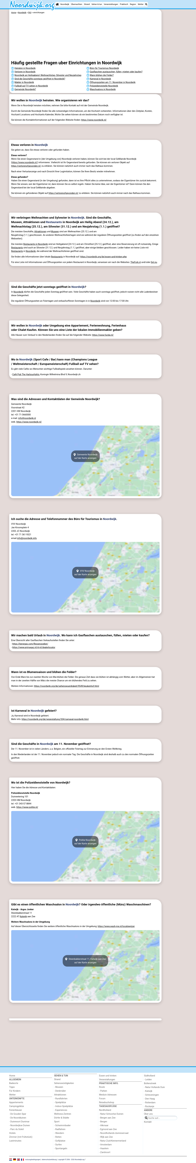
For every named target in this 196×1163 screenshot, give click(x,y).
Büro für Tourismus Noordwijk (104, 68)
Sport (57, 1121)
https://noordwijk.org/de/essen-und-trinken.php (103, 256)
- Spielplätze (60, 1102)
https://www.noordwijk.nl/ (93, 120)
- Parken (103, 1091)
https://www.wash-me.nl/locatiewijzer (116, 926)
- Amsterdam (105, 1144)
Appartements (16, 1102)
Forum (102, 1098)
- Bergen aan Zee (107, 1117)
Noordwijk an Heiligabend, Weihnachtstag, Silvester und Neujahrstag (48, 75)
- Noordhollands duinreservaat (113, 1133)
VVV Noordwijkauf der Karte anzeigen (85, 573)
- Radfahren (59, 1129)
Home (12, 1075)
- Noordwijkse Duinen (19, 1125)
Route (102, 1087)
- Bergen (103, 1121)
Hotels (12, 1133)
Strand (87, 4)
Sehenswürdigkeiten (64, 1083)
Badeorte (13, 1083)
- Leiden (148, 1079)
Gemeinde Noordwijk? (25, 89)
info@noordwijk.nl (27, 418)
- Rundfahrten (61, 1098)
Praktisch (124, 4)
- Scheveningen (151, 1095)
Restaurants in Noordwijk (35, 244)
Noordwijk (64, 4)
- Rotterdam (150, 1102)
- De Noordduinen (17, 1117)
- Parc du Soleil (16, 1129)
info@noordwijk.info (27, 538)
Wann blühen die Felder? (102, 75)
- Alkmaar (103, 1125)
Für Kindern (14, 1091)
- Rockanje (149, 1106)
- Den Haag (149, 1098)
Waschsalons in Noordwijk (103, 89)
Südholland (149, 1075)
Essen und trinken (108, 1075)
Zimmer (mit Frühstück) (20, 1137)
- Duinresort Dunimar (19, 1121)
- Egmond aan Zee (108, 1129)
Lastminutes (15, 1141)
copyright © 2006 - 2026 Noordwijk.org (71, 1159)
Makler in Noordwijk (24, 82)
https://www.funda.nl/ (103, 335)
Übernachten (76, 4)
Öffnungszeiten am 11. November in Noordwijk (113, 82)
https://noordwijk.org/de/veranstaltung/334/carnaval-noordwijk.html (55, 719)
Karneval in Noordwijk (100, 79)
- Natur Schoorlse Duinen (111, 1114)
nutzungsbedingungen (32, 1159)
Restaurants (54, 222)
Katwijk (23, 916)
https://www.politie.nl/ (27, 807)
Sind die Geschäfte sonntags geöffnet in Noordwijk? (40, 79)
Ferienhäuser (15, 1110)
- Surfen (58, 1144)
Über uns (148, 1114)
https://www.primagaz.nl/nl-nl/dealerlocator (33, 647)
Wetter (140, 4)
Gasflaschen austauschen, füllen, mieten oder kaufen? (116, 71)
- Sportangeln (60, 1148)
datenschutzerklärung (49, 1159)
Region (133, 4)
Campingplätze (16, 1106)
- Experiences (60, 1110)
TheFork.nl (135, 262)
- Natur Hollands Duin (154, 1087)
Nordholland (105, 1110)
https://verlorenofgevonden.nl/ (26, 166)
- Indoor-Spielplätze (63, 1106)
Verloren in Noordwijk (25, 71)
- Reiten (58, 1137)
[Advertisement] (174, 80)
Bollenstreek (150, 1083)
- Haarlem (104, 1148)
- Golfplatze (59, 1141)
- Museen (58, 1087)
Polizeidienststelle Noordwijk (104, 86)
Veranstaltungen (111, 4)
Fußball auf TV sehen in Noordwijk (31, 86)
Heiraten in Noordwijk (25, 68)
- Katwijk (148, 1091)
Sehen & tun (97, 4)
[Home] (57, 4)
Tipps (12, 1087)
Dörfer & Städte (61, 1117)
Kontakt (148, 1122)
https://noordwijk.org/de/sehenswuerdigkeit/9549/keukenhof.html (66, 686)
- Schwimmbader (62, 1125)
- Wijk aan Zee (106, 1137)
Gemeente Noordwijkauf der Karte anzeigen (85, 456)
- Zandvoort (104, 1152)
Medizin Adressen (108, 1094)
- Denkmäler (60, 1091)
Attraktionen (40, 231)
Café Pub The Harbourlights (25, 374)
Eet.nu (154, 262)
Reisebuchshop (106, 1102)
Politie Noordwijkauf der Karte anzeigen (85, 842)
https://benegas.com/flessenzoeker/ (30, 644)
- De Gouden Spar (17, 1114)
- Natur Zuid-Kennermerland (112, 1141)
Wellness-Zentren (62, 1114)
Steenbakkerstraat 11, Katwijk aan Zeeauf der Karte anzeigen (85, 961)
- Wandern (59, 1133)
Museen (55, 231)
